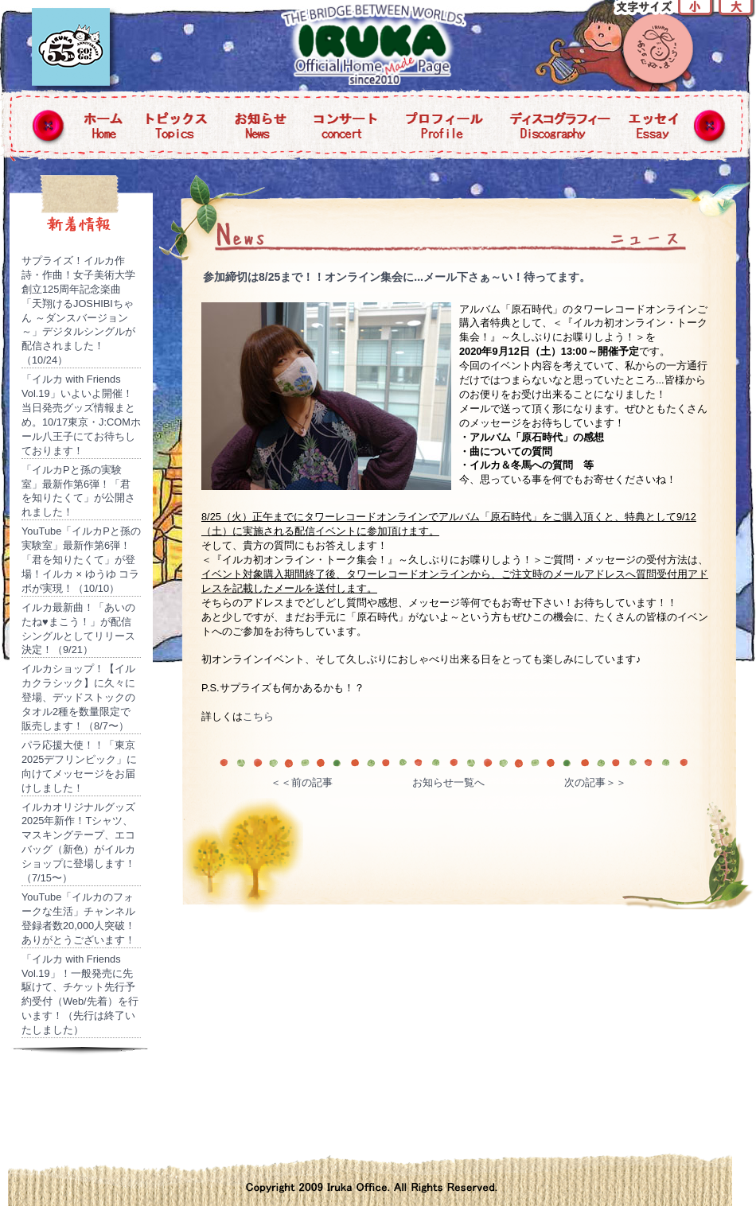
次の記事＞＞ (595, 782)
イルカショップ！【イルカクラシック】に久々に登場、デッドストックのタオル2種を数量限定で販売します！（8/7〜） (78, 697)
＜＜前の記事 (302, 782)
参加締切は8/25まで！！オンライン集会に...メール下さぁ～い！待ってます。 (396, 276)
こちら (258, 716)
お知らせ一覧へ (448, 782)
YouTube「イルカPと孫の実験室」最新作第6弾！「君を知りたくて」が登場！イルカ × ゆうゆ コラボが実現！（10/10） (81, 559)
